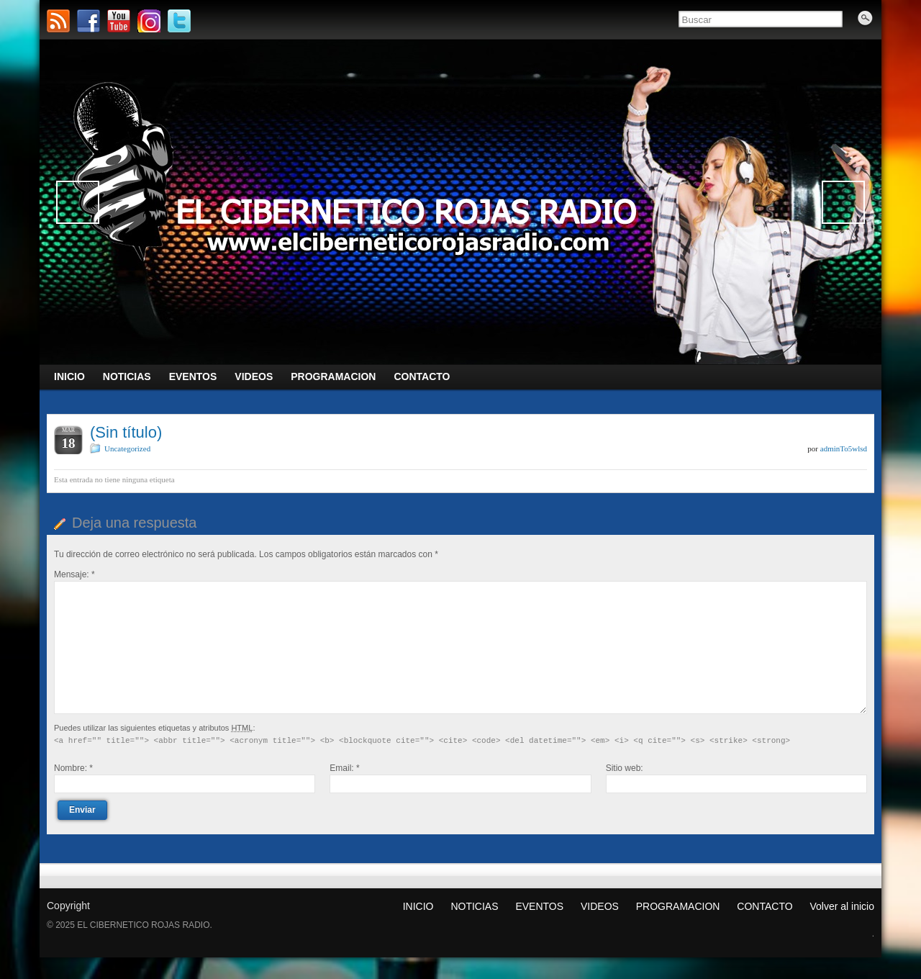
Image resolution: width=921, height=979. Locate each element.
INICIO (418, 906)
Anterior (77, 202)
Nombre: (73, 768)
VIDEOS (600, 906)
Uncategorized (127, 448)
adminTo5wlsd (843, 448)
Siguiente (843, 202)
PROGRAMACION (678, 906)
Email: (344, 768)
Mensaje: (74, 574)
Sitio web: (624, 768)
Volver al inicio (842, 906)
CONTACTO (764, 906)
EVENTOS (539, 906)
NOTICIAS (474, 906)
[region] (460, 202)
